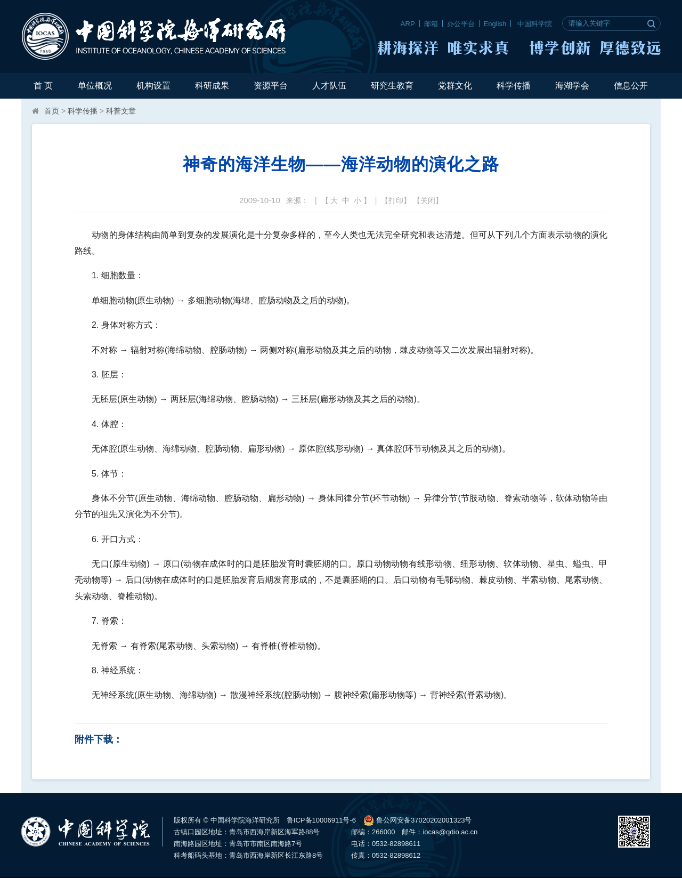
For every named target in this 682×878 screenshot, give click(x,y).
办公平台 (461, 23)
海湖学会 (572, 85)
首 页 (43, 85)
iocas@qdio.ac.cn (450, 832)
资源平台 (271, 85)
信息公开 (631, 85)
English (495, 23)
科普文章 (121, 111)
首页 (51, 111)
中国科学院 (534, 23)
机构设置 (153, 85)
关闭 (427, 200)
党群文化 (455, 85)
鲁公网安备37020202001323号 (417, 820)
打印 (395, 200)
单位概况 (95, 85)
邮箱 (431, 23)
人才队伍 (329, 85)
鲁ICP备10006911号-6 (321, 820)
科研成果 (212, 85)
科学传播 (514, 85)
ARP (408, 23)
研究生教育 (392, 85)
